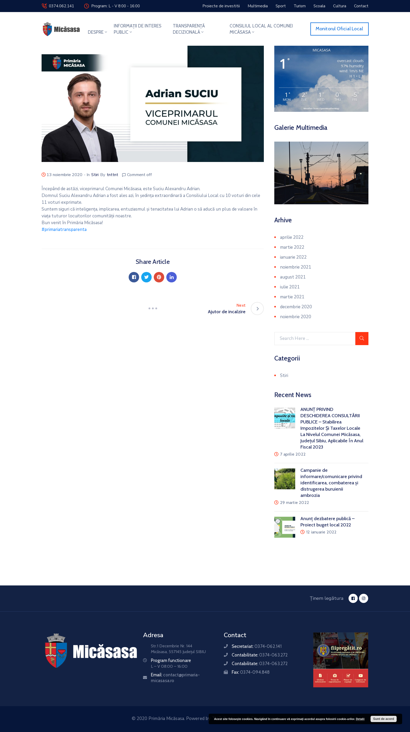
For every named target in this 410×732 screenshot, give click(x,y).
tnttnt (112, 175)
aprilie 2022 (292, 237)
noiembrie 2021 (295, 267)
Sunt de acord (383, 719)
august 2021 (293, 277)
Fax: (251, 672)
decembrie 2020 (296, 307)
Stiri (95, 175)
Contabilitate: (260, 655)
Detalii (360, 719)
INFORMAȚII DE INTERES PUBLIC (137, 29)
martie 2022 (292, 247)
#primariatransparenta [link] (64, 229)
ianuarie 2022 (293, 257)
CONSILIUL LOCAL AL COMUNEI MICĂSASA (261, 29)
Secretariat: (257, 646)
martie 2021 (292, 297)
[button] (221, 6)
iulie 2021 (290, 287)
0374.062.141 (61, 6)
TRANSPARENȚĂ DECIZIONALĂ (189, 29)
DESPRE (98, 32)
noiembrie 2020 (295, 317)
